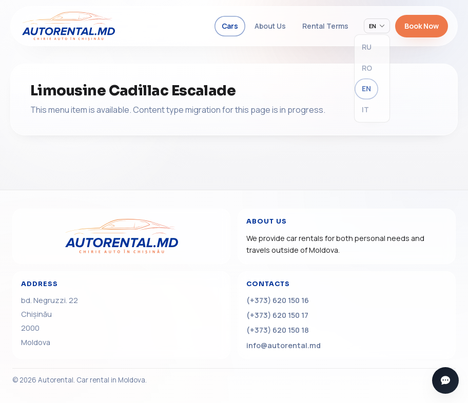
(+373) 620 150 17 (277, 315)
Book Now (421, 26)
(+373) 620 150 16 (277, 300)
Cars (230, 26)
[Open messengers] (445, 380)
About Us (270, 26)
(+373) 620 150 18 (277, 330)
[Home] (121, 236)
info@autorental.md (283, 345)
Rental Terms (325, 26)
